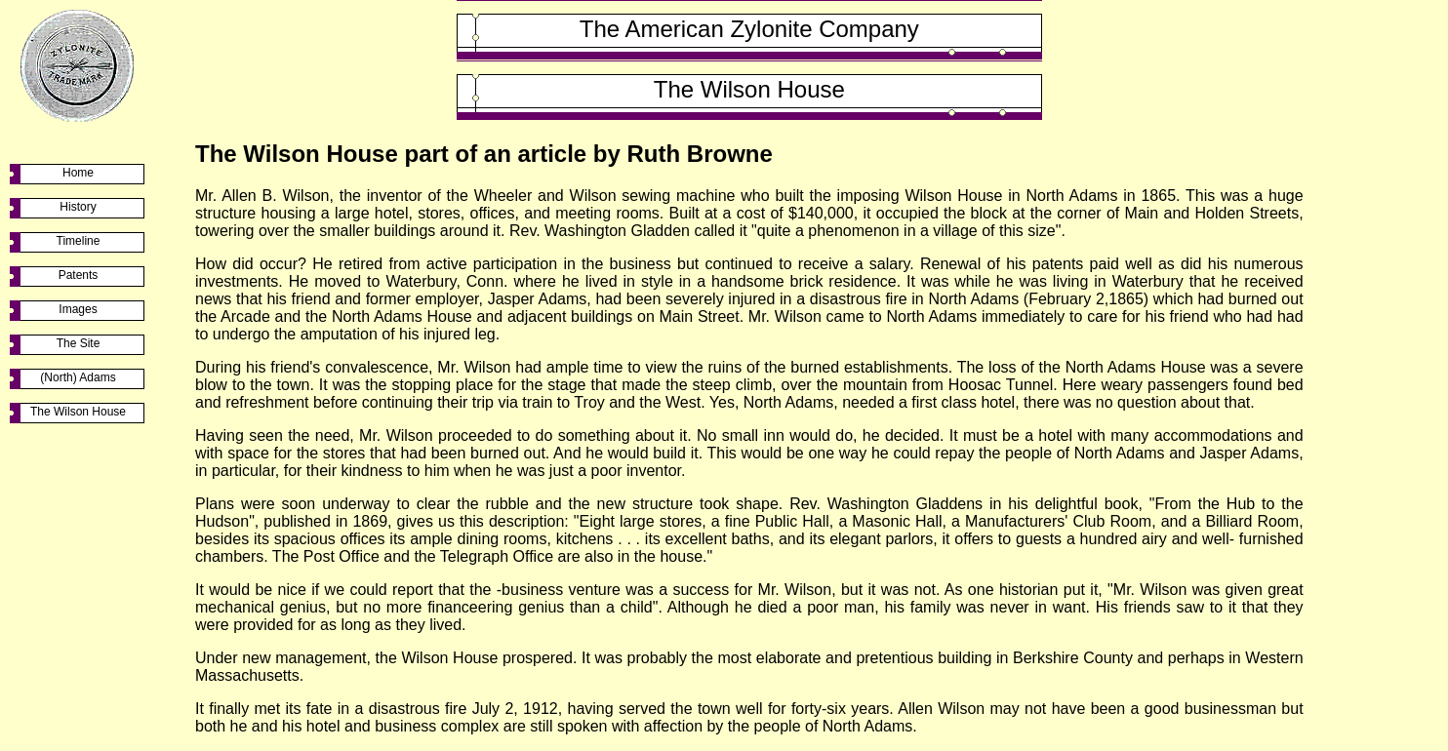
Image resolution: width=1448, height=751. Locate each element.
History (78, 207)
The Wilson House (78, 411)
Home (78, 172)
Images (78, 309)
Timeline (79, 241)
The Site (79, 343)
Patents (79, 275)
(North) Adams (77, 377)
